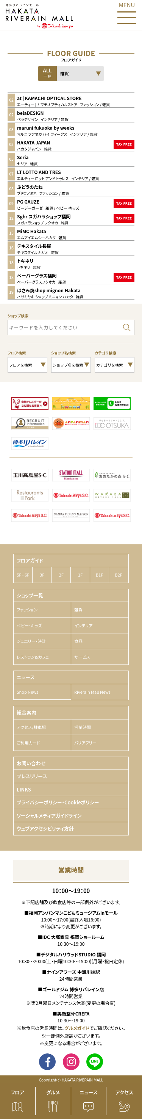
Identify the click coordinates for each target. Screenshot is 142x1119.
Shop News (27, 692)
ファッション (27, 610)
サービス (82, 657)
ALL (47, 73)
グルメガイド (76, 1028)
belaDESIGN (30, 113)
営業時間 (82, 727)
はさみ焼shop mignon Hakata (49, 290)
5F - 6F (23, 575)
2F (61, 575)
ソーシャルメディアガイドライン (49, 815)
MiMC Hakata (31, 231)
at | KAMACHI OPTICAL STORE (49, 98)
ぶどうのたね (30, 186)
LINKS (24, 789)
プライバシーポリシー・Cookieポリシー (58, 802)
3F (42, 575)
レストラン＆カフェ (33, 657)
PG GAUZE (28, 201)
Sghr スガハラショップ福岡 (43, 216)
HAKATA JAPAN (33, 142)
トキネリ (25, 260)
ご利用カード (28, 743)
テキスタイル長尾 (34, 246)
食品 (78, 641)
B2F (118, 575)
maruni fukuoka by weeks (45, 127)
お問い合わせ (31, 763)
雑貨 (78, 610)
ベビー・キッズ (29, 625)
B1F (99, 575)
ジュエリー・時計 (31, 641)
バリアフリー (85, 743)
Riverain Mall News (92, 692)
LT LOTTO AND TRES (39, 172)
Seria (22, 157)
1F (80, 575)
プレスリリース (32, 776)
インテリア (83, 625)
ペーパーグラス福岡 (36, 275)
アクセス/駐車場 (31, 727)
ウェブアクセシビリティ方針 (45, 828)
